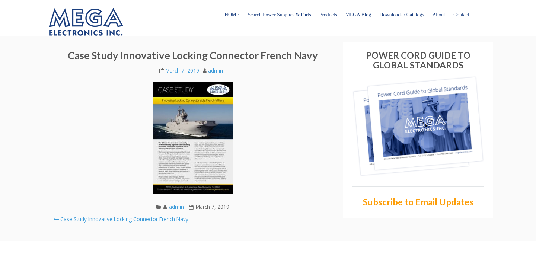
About (439, 14)
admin (215, 70)
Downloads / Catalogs (401, 14)
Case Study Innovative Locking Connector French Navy (121, 219)
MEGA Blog (358, 14)
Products (328, 14)
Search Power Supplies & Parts (279, 14)
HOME (231, 14)
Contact (461, 14)
